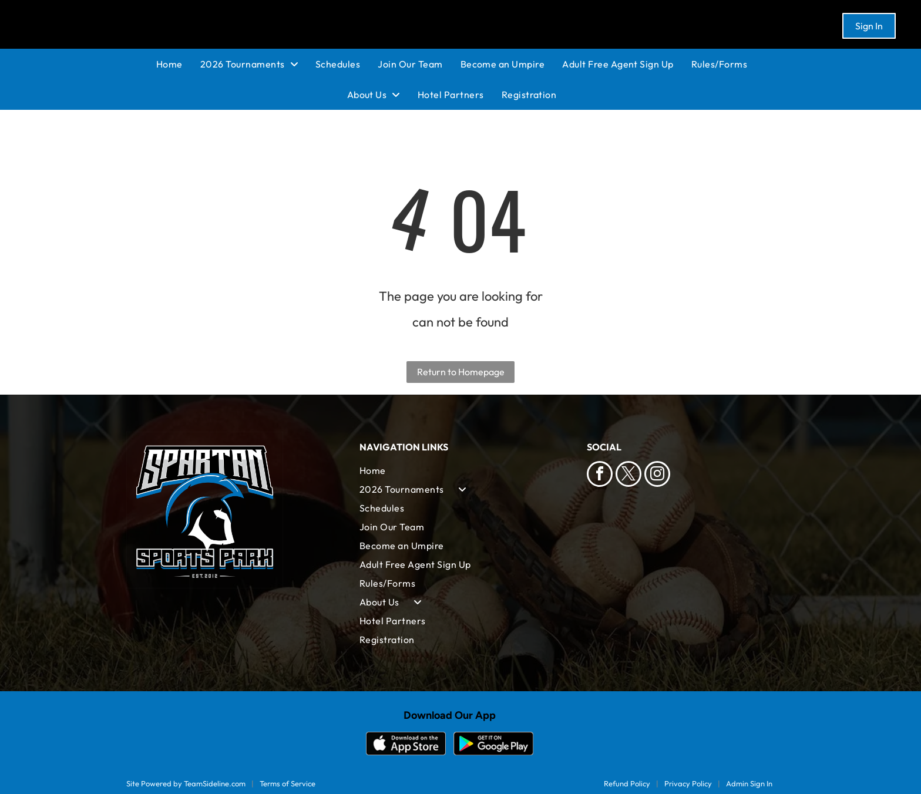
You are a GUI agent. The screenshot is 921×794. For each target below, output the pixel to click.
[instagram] (657, 475)
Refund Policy (627, 783)
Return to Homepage (461, 372)
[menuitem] (178, 64)
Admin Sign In (749, 783)
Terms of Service (287, 783)
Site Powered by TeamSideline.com (186, 783)
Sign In (869, 26)
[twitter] (628, 475)
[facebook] (600, 475)
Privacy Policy (688, 783)
